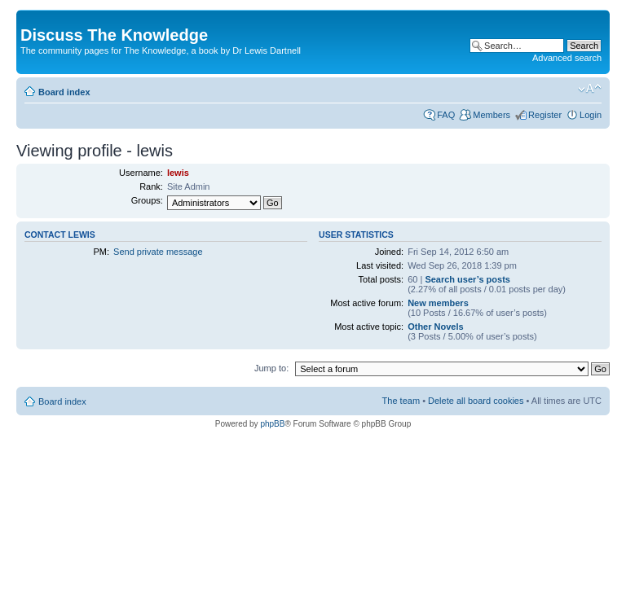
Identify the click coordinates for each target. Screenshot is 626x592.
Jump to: (271, 368)
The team (401, 401)
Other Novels (435, 326)
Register (545, 115)
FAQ (446, 115)
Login (591, 115)
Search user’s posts (467, 279)
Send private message (157, 252)
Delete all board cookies (475, 401)
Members (491, 115)
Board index (64, 92)
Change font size (590, 88)
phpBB (272, 423)
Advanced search (567, 58)
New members (438, 303)
